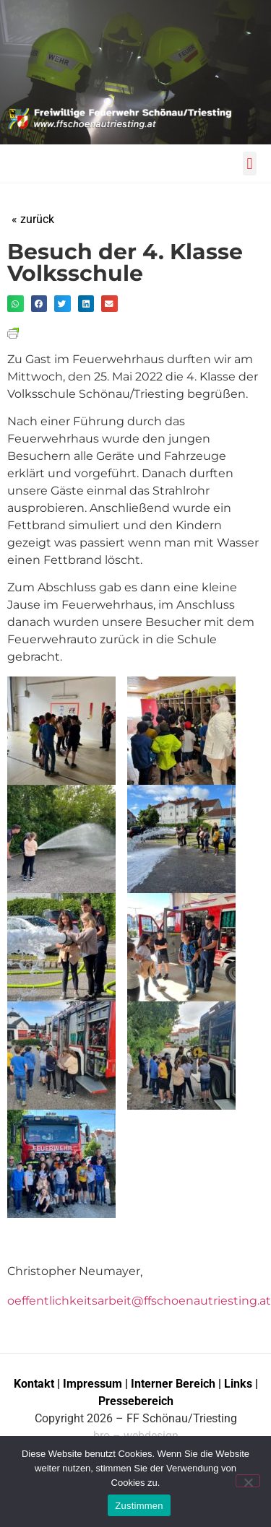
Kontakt (34, 1384)
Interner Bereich (173, 1384)
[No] (248, 1480)
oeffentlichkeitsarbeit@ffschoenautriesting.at (139, 1301)
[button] (250, 163)
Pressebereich (135, 1401)
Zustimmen (139, 1505)
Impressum (94, 1384)
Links (238, 1384)
